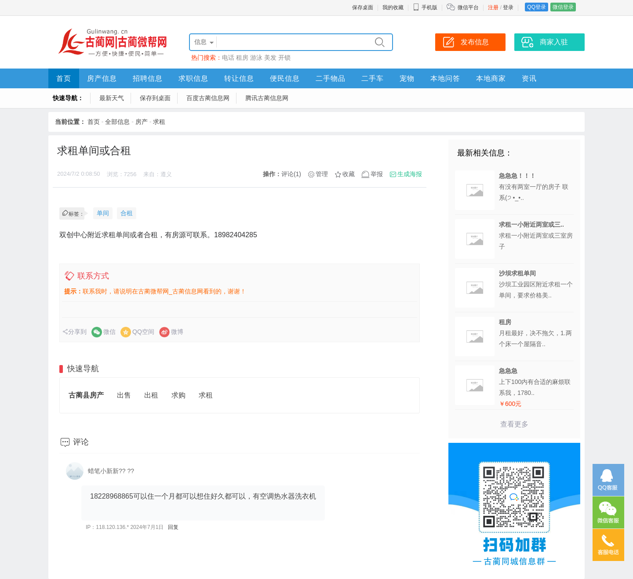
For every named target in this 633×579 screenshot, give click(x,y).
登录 (508, 7)
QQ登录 (536, 7)
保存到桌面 (155, 97)
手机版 (425, 7)
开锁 (284, 57)
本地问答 (445, 78)
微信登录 (563, 7)
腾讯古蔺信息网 (266, 97)
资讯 (529, 78)
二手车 (372, 78)
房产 (141, 121)
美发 (270, 57)
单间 (103, 213)
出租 (151, 395)
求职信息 (193, 78)
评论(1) (291, 173)
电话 (228, 57)
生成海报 (409, 173)
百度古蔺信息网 (207, 97)
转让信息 (239, 78)
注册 (493, 7)
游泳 (256, 57)
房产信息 (102, 78)
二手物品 (331, 78)
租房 (242, 57)
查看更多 (514, 424)
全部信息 (117, 121)
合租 (126, 213)
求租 (159, 121)
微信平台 (468, 7)
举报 (377, 173)
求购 (178, 395)
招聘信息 (148, 78)
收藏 (348, 173)
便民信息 (285, 78)
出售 (124, 395)
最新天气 (111, 97)
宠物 (407, 78)
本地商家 (491, 78)
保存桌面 (362, 7)
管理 (322, 173)
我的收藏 (393, 7)
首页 (63, 78)
